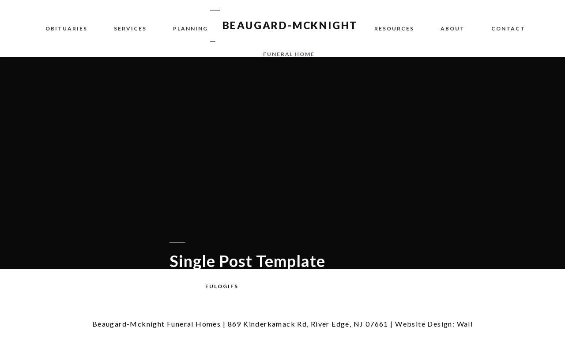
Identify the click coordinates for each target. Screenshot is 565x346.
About (453, 28)
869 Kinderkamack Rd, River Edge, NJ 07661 (308, 324)
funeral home (289, 54)
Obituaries (66, 28)
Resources (394, 28)
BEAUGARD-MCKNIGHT (290, 25)
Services (130, 28)
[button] (222, 286)
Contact (508, 28)
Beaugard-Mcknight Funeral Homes (156, 324)
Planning (190, 28)
